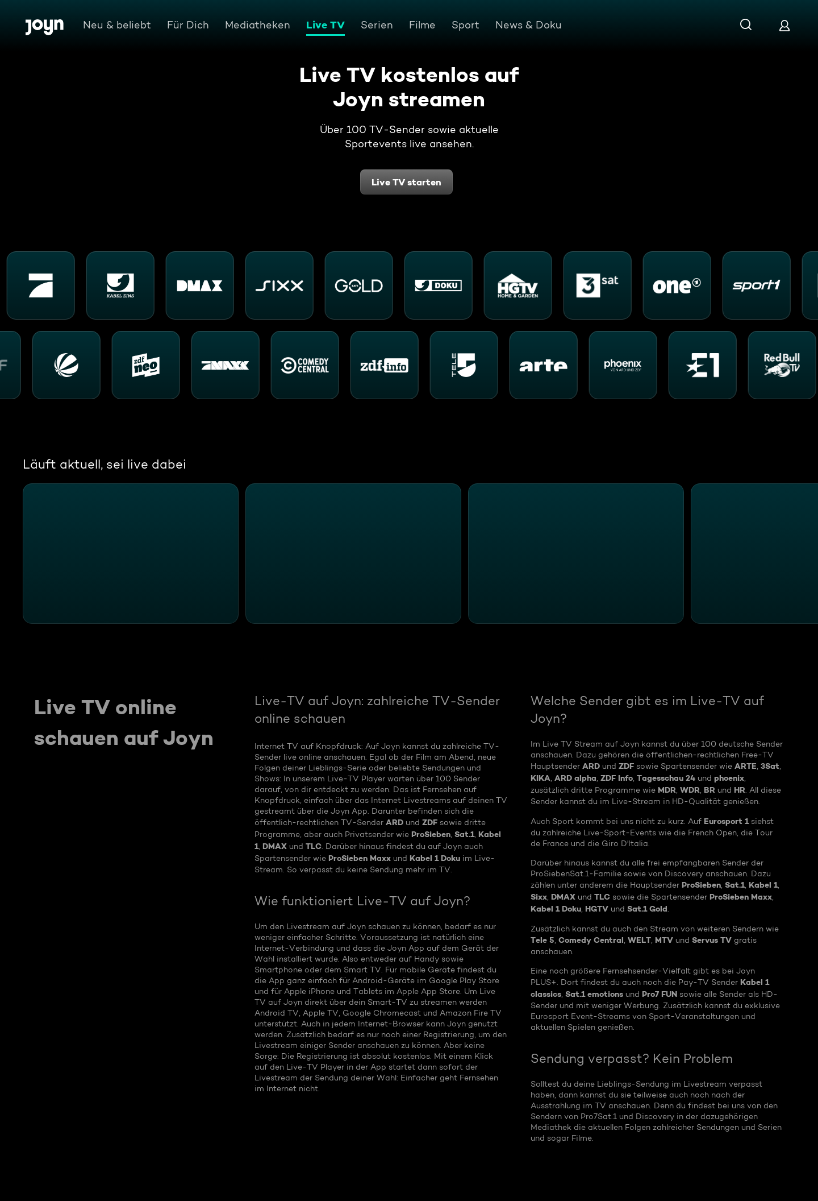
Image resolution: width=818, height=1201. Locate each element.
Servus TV (712, 940)
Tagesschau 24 (666, 778)
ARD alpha (575, 778)
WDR (690, 790)
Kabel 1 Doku (435, 858)
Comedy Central (591, 940)
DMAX (274, 846)
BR (709, 790)
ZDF (429, 822)
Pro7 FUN (659, 994)
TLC (314, 846)
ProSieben (430, 834)
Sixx (539, 897)
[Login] (784, 25)
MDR (667, 790)
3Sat (770, 766)
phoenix (729, 778)
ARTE (745, 766)
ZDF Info (616, 778)
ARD (394, 822)
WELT (639, 940)
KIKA (540, 778)
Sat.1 (464, 834)
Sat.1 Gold (647, 909)
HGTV (596, 909)
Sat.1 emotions (594, 994)
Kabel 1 (763, 885)
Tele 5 (542, 940)
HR (739, 790)
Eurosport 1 (726, 821)
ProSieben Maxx (359, 858)
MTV (664, 940)
